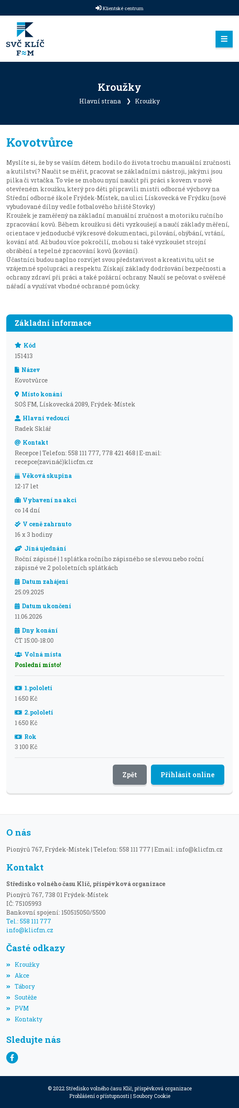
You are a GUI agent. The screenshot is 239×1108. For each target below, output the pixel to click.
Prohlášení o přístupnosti (99, 1095)
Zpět (129, 774)
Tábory (20, 986)
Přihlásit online (188, 774)
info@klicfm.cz (29, 930)
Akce (17, 975)
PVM (17, 1008)
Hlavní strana (100, 101)
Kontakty (24, 1019)
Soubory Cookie (151, 1095)
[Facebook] (12, 1057)
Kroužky (147, 101)
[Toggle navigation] (224, 39)
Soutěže (21, 997)
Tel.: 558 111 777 (28, 921)
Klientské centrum (123, 8)
